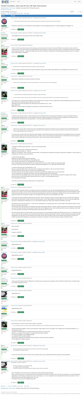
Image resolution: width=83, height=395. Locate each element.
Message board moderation (6, 9)
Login (79, 1)
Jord (3, 45)
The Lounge (12, 8)
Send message (4, 25)
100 (21, 13)
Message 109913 (42, 125)
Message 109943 (14, 305)
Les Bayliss (4, 241)
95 (11, 13)
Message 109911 (14, 76)
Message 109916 (14, 125)
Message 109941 (14, 290)
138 (25, 13)
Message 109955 (14, 361)
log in (15, 11)
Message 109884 (14, 32)
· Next (27, 13)
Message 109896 (14, 63)
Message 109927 (14, 187)
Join (75, 1)
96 (13, 13)
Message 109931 (14, 252)
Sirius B (3, 90)
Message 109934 (14, 278)
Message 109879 (42, 17)
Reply (19, 29)
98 (17, 13)
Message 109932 (14, 267)
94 (9, 13)
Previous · (3, 13)
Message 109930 (14, 241)
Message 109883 (14, 17)
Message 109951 (14, 345)
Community (13, 1)
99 (19, 13)
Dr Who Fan (4, 17)
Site (18, 1)
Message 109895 (14, 45)
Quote (22, 29)
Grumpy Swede (4, 305)
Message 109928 (14, 223)
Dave (3, 63)
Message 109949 (14, 320)
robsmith (3, 33)
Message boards (5, 8)
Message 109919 (14, 143)
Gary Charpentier (6, 290)
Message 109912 (14, 90)
